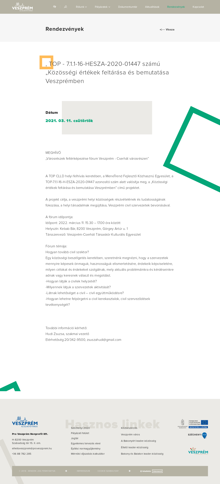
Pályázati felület (80, 433)
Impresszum (83, 471)
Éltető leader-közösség (134, 447)
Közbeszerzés (129, 428)
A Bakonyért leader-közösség (138, 441)
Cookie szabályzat (108, 471)
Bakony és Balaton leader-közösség (142, 454)
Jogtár (75, 438)
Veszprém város (130, 434)
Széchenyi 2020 (80, 428)
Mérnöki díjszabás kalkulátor (88, 454)
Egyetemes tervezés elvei (86, 443)
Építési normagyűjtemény (86, 448)
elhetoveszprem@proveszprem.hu (32, 448)
